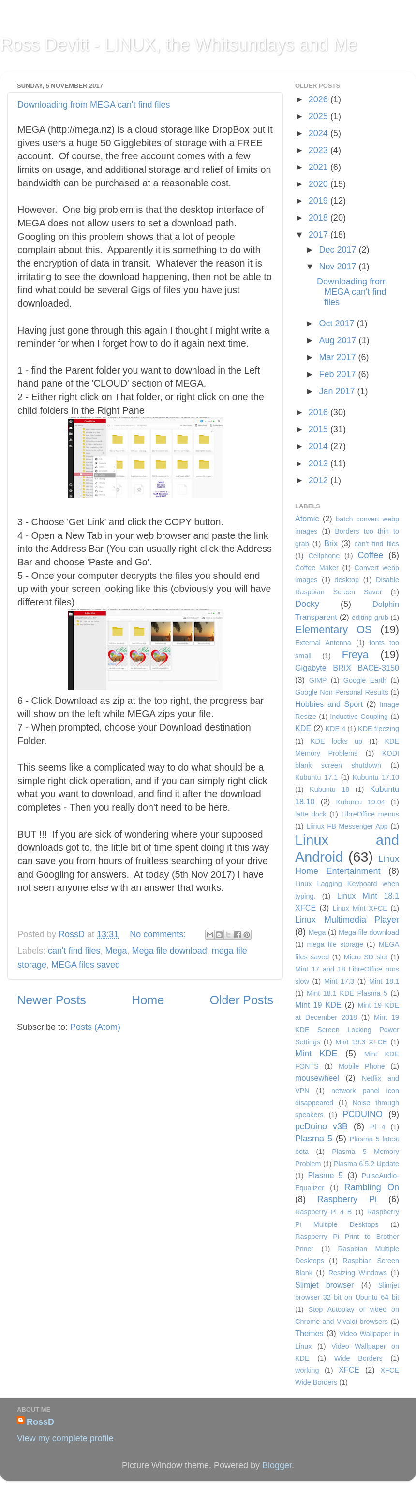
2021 (319, 167)
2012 (319, 480)
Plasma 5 (313, 1138)
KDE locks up (336, 741)
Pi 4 (378, 1127)
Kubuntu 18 (329, 789)
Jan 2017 (338, 391)
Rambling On (371, 1187)
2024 (319, 133)
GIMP (318, 680)
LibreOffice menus (370, 814)
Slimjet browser (324, 1284)
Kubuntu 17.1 (316, 777)
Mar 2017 (338, 357)
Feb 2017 (338, 374)
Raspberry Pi (347, 1199)
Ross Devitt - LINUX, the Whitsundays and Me (178, 45)
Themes (309, 1333)
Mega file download (169, 951)
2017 (319, 234)
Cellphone (324, 556)
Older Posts (241, 1000)
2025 (319, 116)
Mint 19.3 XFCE (361, 1042)
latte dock (310, 814)
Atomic (307, 518)
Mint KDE (316, 1053)
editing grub (370, 617)
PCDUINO (362, 1114)
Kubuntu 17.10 (376, 777)
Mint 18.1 (384, 981)
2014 (319, 446)
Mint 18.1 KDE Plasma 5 (347, 993)
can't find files (74, 951)
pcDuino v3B (321, 1126)
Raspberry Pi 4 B (323, 1212)
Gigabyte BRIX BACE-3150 (347, 667)
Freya (355, 654)
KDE (303, 728)
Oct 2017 (338, 323)
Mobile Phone (362, 1066)
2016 (319, 412)
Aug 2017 (338, 340)
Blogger (277, 1465)
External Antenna (323, 643)
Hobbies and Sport (329, 704)
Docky (307, 604)
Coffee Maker (317, 568)
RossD (73, 934)
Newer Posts (51, 1000)
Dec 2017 (338, 249)
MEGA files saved (85, 965)
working (307, 1370)
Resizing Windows (357, 1273)
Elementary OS (333, 629)
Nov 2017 (338, 266)
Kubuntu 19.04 (360, 802)
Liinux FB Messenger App (347, 826)
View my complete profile (65, 1438)
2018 (319, 218)
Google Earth (364, 680)
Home (148, 1000)
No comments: (159, 934)
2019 (319, 201)
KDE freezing (378, 728)
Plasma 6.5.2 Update (366, 1163)
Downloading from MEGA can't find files (93, 105)
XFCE (349, 1369)
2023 (319, 150)
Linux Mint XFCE (359, 908)
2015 (319, 429)
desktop (347, 580)
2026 (319, 99)
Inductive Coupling (359, 716)
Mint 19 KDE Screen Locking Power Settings (347, 1029)
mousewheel (317, 1077)
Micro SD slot (365, 957)
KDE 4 (335, 728)
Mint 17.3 (339, 981)
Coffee (370, 555)
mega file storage (335, 944)
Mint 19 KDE (318, 1004)
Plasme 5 (325, 1175)
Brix (331, 543)
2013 (319, 463)
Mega (116, 951)
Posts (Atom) (95, 1027)
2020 (319, 184)
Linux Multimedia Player (347, 920)
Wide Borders (358, 1358)
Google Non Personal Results (341, 692)
